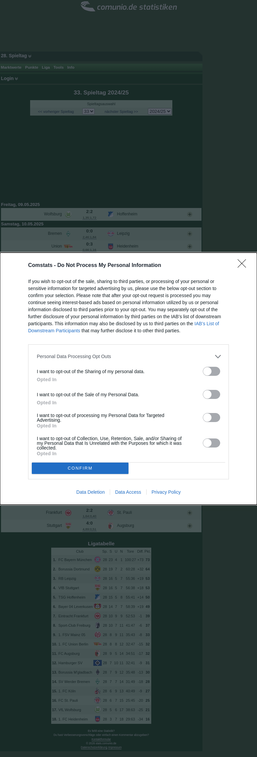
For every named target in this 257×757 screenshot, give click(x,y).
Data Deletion (90, 492)
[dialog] (128, 379)
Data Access (128, 492)
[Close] (244, 265)
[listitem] (128, 356)
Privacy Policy (166, 492)
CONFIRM (80, 468)
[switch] (211, 371)
